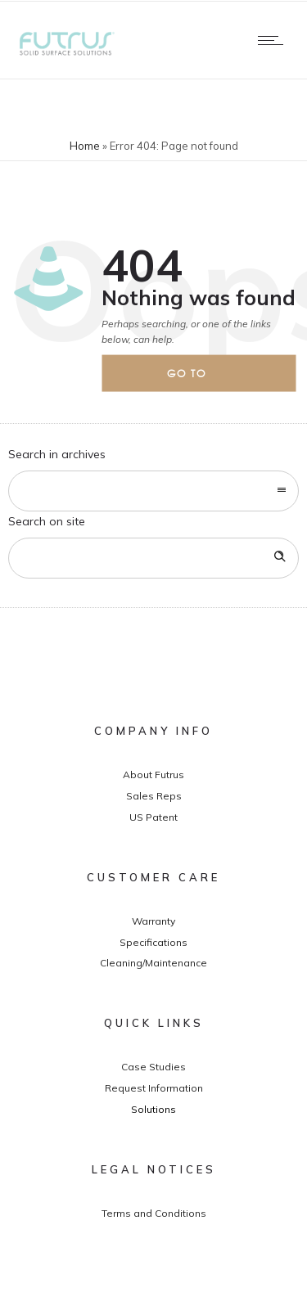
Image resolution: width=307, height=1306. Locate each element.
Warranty (153, 921)
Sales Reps (154, 796)
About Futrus (153, 774)
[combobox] (153, 491)
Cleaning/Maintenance (153, 963)
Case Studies (153, 1067)
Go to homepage (200, 379)
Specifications (153, 942)
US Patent (153, 817)
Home (85, 145)
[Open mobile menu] (274, 40)
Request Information (154, 1088)
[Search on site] (153, 558)
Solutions (153, 1109)
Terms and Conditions (154, 1213)
